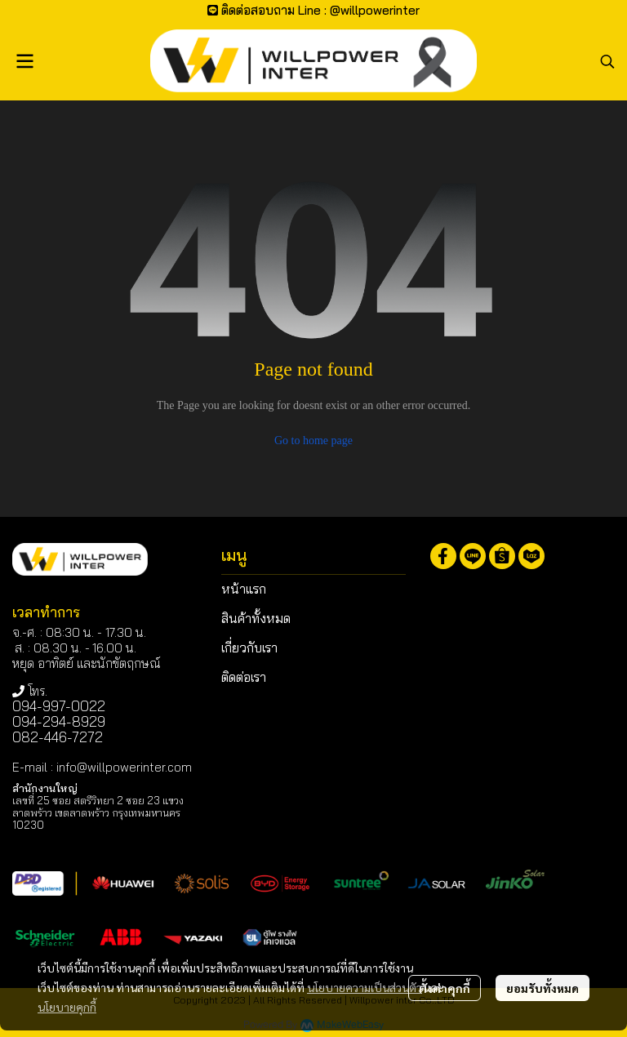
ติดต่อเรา (243, 677)
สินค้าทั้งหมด (256, 618)
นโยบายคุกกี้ (67, 1006)
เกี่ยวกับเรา (249, 647)
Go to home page (313, 440)
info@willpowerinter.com (124, 767)
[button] (607, 61)
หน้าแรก (243, 589)
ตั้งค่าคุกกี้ (444, 988)
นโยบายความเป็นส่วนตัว (364, 987)
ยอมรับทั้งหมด (542, 988)
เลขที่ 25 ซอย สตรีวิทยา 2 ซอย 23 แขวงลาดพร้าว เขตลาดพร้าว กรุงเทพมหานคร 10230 (98, 812)
